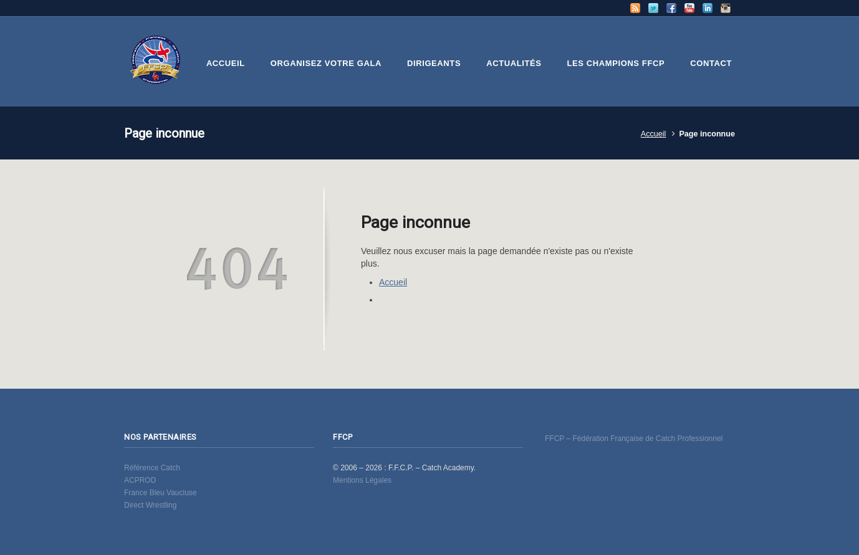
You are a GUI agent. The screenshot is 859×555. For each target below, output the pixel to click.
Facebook (671, 8)
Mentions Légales (362, 480)
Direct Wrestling (150, 505)
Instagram (726, 8)
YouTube (689, 8)
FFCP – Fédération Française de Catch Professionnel (633, 438)
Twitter (653, 8)
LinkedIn (708, 8)
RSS (635, 8)
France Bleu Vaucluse (160, 492)
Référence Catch (152, 467)
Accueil (653, 134)
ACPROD (140, 480)
